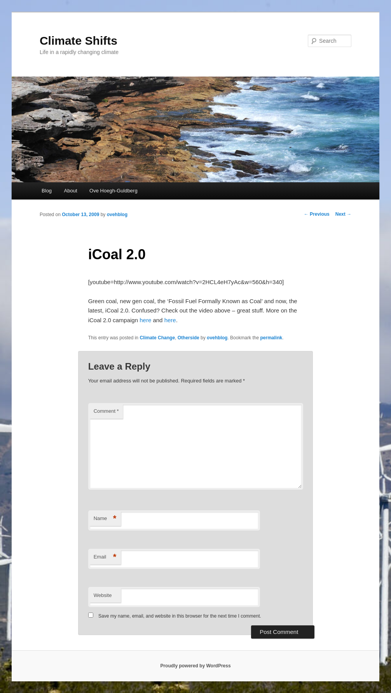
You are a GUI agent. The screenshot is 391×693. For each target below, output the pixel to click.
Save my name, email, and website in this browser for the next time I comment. (179, 616)
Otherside (188, 337)
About (70, 191)
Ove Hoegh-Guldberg (113, 191)
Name (105, 518)
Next (343, 214)
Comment (106, 411)
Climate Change (157, 337)
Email (105, 557)
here (145, 320)
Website (103, 595)
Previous (317, 214)
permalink (271, 337)
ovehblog (117, 214)
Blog (47, 191)
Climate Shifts (78, 40)
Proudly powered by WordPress (195, 666)
